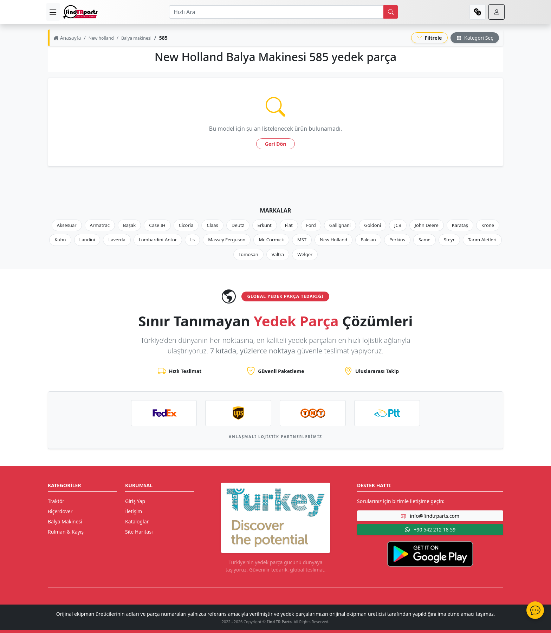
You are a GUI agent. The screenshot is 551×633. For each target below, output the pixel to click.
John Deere (426, 225)
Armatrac (100, 225)
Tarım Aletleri (482, 239)
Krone (487, 225)
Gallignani (340, 225)
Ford (311, 225)
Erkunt (265, 225)
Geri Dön (275, 144)
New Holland (333, 239)
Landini (87, 239)
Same (424, 239)
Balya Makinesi (65, 521)
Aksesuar (67, 225)
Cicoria (186, 225)
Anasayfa (67, 37)
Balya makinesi (136, 38)
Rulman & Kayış (66, 531)
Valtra (278, 254)
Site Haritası (139, 531)
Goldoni (372, 225)
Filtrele (429, 37)
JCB (397, 225)
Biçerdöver (60, 511)
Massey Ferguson (226, 239)
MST (301, 239)
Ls (192, 239)
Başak (129, 225)
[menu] (53, 12)
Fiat (289, 225)
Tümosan (248, 254)
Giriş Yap (135, 501)
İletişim (133, 511)
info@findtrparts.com (430, 516)
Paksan (368, 239)
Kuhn (60, 239)
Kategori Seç (474, 37)
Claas (212, 225)
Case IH (157, 225)
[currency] (477, 12)
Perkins (397, 239)
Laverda (116, 239)
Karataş (460, 225)
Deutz (238, 225)
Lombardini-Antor (158, 239)
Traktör (56, 501)
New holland (101, 38)
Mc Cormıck (271, 239)
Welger (304, 254)
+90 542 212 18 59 (430, 529)
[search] (390, 12)
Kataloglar (137, 521)
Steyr (449, 239)
